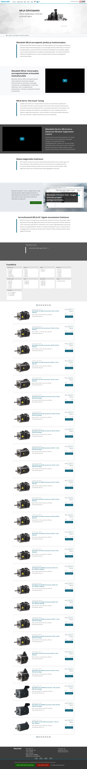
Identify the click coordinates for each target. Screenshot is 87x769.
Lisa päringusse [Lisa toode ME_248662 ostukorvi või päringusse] (69, 505)
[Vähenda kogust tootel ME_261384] (66, 725)
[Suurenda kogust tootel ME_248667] (72, 588)
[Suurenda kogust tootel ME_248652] (72, 331)
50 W (25, 269)
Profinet (10, 273)
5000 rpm (42, 283)
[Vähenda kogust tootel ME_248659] (66, 451)
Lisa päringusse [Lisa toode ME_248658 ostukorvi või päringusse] (69, 436)
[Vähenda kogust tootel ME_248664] (66, 536)
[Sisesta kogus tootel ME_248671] (69, 656)
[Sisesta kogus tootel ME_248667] (69, 588)
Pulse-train (10, 275)
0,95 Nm (10, 283)
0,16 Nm (59, 269)
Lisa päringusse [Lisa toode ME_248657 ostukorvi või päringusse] (69, 419)
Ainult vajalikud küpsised (43, 765)
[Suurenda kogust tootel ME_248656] (72, 400)
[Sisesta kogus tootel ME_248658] (69, 434)
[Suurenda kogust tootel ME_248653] (72, 348)
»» (49, 305)
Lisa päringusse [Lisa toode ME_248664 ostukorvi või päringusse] (69, 539)
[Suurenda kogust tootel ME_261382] (72, 691)
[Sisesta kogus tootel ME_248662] (69, 502)
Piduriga (10, 271)
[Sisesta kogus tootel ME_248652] (69, 331)
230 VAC (42, 269)
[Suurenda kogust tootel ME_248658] (72, 434)
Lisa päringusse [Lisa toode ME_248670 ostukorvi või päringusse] (69, 642)
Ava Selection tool (35, 202)
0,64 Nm (59, 272)
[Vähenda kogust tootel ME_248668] (66, 605)
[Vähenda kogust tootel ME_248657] (66, 417)
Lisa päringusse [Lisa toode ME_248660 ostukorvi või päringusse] (69, 470)
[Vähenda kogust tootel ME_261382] (66, 691)
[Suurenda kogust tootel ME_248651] (72, 314)
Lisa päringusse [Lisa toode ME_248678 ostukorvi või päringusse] (69, 676)
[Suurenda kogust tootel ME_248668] (72, 605)
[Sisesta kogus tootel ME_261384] (69, 725)
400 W (26, 273)
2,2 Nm (10, 287)
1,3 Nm (59, 273)
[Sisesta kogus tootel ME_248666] (69, 571)
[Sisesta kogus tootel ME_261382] (69, 691)
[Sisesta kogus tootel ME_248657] (69, 417)
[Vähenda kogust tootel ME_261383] (66, 708)
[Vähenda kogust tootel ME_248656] (66, 400)
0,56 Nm (10, 282)
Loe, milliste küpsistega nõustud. (57, 765)
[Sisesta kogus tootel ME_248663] (69, 519)
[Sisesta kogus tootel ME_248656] (69, 400)
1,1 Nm (10, 285)
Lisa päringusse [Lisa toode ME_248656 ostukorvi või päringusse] (69, 402)
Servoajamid (16, 35)
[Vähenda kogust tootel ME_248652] (66, 331)
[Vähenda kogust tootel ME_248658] (66, 434)
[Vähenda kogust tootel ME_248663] (66, 519)
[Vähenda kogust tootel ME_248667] (66, 588)
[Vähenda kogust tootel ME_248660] (66, 468)
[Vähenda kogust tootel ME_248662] (66, 502)
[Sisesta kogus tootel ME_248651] (69, 314)
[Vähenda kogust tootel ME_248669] (66, 622)
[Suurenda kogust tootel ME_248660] (72, 468)
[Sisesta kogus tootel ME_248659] (69, 451)
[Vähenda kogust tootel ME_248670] (66, 639)
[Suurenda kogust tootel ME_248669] (72, 622)
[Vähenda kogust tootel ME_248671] (66, 656)
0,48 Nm (10, 281)
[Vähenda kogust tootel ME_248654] (66, 365)
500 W (26, 275)
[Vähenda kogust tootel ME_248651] (66, 314)
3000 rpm (26, 283)
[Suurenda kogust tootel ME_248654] (72, 365)
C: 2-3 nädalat (11, 293)
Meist (28, 1)
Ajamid (10, 35)
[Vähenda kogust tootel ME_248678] (66, 673)
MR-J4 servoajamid (24, 35)
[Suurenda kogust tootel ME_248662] (72, 502)
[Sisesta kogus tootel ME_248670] (69, 639)
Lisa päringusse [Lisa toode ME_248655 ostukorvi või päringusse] (69, 385)
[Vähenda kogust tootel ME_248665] (66, 554)
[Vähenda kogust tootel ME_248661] (66, 485)
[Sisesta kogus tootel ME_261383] (69, 708)
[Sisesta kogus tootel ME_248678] (69, 673)
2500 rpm (42, 281)
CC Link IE (10, 269)
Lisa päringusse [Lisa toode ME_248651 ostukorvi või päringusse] (69, 316)
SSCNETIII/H (11, 276)
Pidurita (10, 272)
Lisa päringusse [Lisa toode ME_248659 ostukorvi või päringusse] (69, 453)
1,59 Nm (59, 275)
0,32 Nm (59, 271)
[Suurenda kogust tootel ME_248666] (72, 571)
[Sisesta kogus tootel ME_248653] (69, 348)
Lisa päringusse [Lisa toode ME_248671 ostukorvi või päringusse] (69, 659)
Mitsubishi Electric (61, 281)
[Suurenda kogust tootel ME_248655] (72, 382)
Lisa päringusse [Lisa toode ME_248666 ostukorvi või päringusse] (69, 573)
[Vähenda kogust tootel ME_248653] (66, 348)
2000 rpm (26, 282)
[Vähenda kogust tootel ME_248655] (66, 382)
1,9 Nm (10, 286)
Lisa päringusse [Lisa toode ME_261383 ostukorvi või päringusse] (69, 710)
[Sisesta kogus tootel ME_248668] (69, 605)
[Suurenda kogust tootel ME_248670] (72, 639)
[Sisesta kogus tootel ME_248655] (69, 382)
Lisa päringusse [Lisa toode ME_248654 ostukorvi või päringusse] (69, 368)
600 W (26, 276)
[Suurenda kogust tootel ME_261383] (72, 708)
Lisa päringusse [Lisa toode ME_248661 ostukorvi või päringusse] (69, 487)
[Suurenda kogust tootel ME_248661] (72, 485)
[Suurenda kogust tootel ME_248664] (72, 536)
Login (32, 1)
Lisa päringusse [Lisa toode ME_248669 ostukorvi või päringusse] (69, 624)
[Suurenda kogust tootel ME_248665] (72, 554)
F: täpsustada (11, 295)
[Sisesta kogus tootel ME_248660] (69, 468)
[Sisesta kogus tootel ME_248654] (69, 365)
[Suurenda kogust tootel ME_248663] (72, 519)
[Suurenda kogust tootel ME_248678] (72, 673)
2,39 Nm (59, 276)
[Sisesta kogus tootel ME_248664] (69, 536)
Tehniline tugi (20, 1)
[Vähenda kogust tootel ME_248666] (66, 571)
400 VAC (42, 271)
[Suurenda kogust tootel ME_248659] (72, 451)
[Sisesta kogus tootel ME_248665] (69, 554)
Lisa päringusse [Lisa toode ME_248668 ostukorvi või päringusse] (69, 607)
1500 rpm (26, 281)
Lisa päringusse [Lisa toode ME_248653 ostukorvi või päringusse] (69, 351)
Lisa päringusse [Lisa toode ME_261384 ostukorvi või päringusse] (69, 727)
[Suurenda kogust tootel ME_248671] (72, 656)
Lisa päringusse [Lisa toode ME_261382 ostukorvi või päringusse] (69, 693)
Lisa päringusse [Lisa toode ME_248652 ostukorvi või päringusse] (69, 333)
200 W (26, 272)
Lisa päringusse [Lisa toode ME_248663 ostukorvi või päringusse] (69, 522)
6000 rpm (42, 285)
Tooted (13, 1)
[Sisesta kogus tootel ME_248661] (69, 485)
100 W (26, 271)
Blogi (25, 1)
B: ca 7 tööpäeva (12, 292)
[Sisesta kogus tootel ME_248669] (69, 622)
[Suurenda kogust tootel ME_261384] (72, 725)
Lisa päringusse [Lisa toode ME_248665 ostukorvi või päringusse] (69, 556)
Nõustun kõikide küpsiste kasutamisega (25, 765)
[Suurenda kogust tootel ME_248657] (72, 417)
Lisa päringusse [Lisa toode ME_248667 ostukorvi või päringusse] (69, 590)
